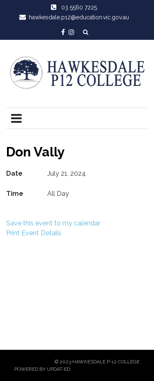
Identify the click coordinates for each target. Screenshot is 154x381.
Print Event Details (34, 233)
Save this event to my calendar (53, 223)
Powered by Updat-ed (42, 369)
